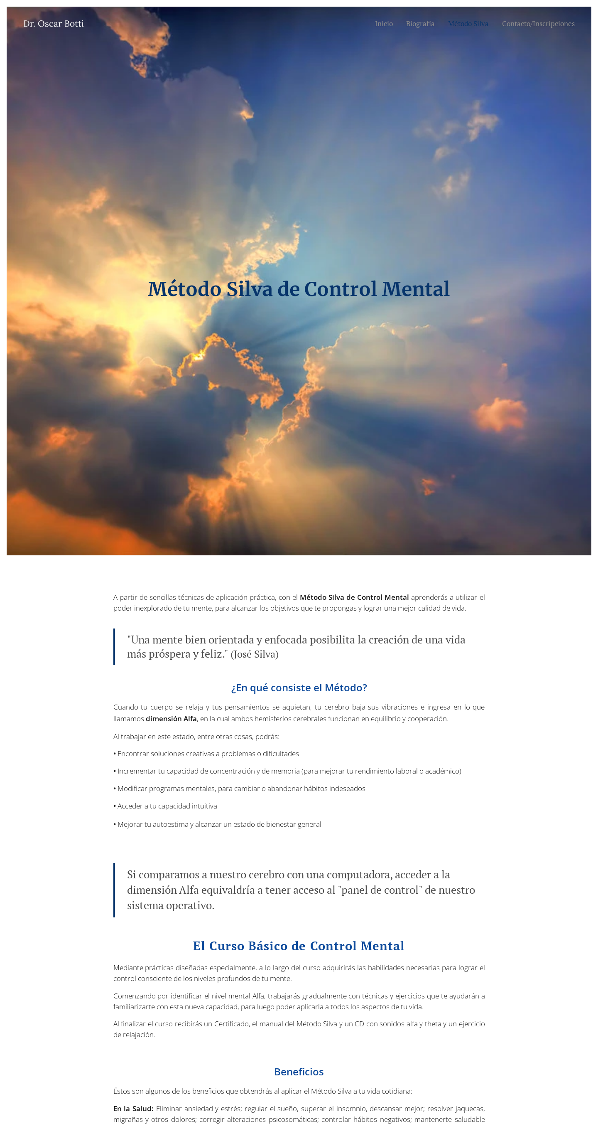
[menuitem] (383, 23)
